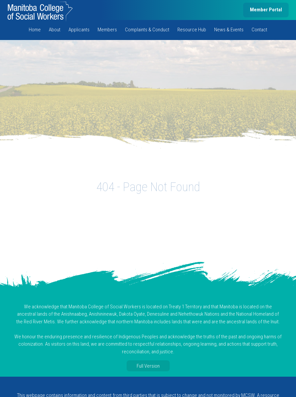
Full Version (148, 366)
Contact (259, 30)
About (54, 30)
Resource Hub (191, 30)
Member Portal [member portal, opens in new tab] (266, 10)
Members (107, 30)
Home (35, 30)
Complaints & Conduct (147, 30)
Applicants (79, 30)
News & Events (229, 30)
